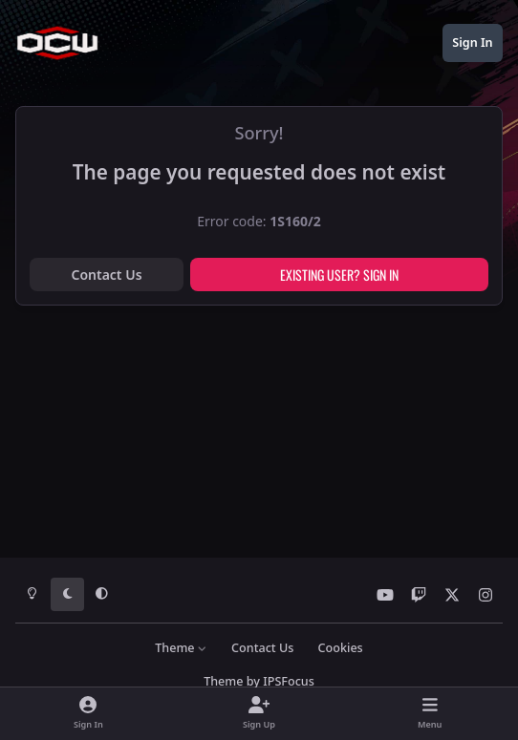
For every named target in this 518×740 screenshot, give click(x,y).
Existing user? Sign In (339, 274)
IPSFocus (288, 681)
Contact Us (106, 274)
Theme (181, 648)
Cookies (340, 648)
